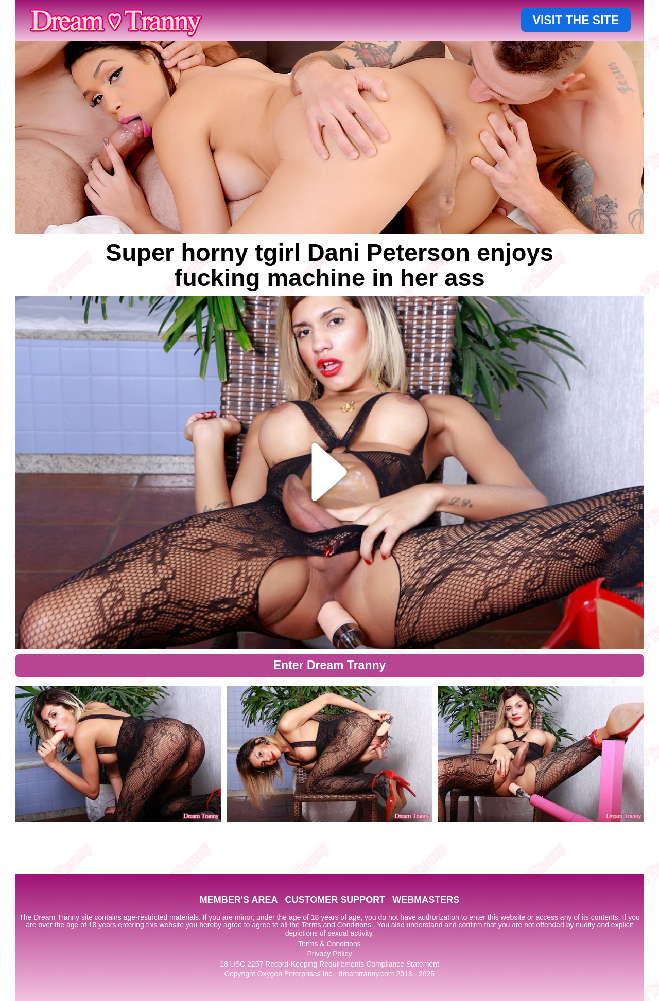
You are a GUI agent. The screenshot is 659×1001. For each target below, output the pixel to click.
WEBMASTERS (425, 899)
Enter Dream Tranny (329, 665)
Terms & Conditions (329, 944)
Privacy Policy (329, 954)
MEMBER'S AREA (239, 899)
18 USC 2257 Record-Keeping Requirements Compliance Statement (329, 964)
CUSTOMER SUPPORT (335, 899)
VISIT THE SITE (576, 20)
